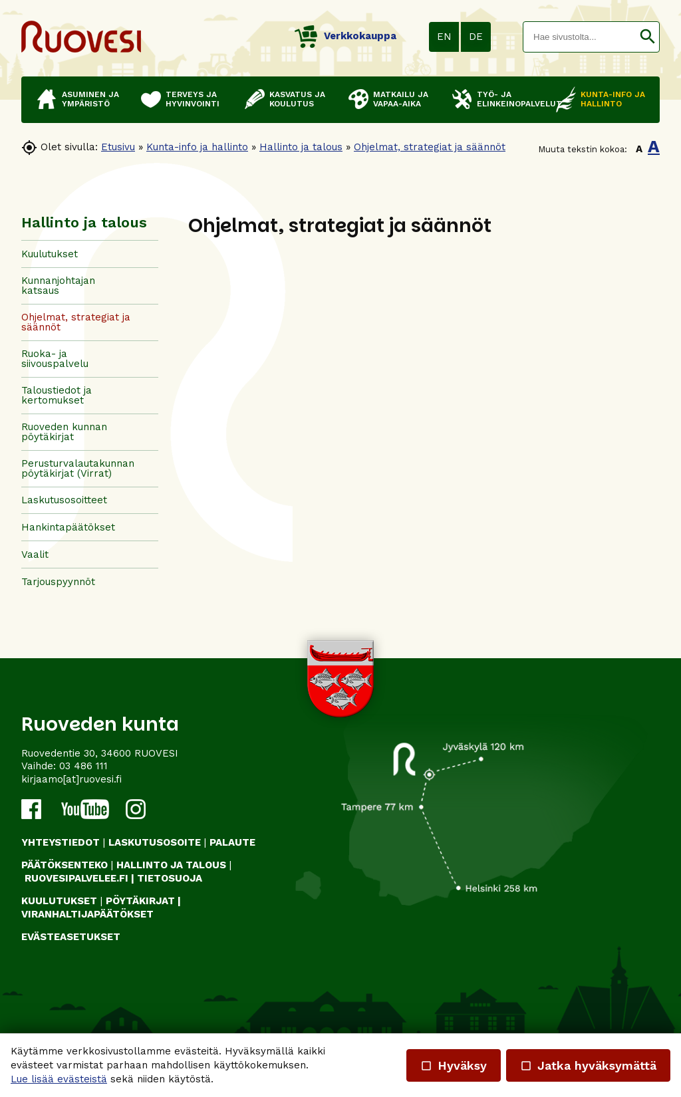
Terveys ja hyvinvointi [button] (192, 99)
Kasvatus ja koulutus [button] (297, 99)
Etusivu (118, 147)
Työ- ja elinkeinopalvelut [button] (510, 99)
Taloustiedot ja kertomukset (56, 395)
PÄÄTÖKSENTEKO (64, 865)
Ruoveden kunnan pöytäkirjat (64, 432)
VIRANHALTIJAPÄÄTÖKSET (87, 914)
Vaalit (35, 554)
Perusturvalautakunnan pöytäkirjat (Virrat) (77, 468)
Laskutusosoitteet (64, 500)
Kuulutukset (49, 254)
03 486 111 (83, 766)
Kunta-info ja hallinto (197, 147)
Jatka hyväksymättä (588, 1065)
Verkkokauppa (345, 36)
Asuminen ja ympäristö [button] (90, 99)
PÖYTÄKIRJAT (140, 901)
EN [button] (444, 37)
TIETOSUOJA (169, 878)
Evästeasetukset (70, 937)
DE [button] (476, 37)
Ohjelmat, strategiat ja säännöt (429, 147)
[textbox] (579, 37)
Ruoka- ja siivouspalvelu (54, 359)
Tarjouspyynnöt (58, 582)
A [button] (639, 149)
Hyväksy (453, 1065)
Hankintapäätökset (68, 527)
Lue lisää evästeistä (59, 1079)
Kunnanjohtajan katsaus (58, 286)
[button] (647, 37)
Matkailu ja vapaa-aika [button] (400, 99)
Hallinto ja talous (300, 147)
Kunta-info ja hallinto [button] (613, 99)
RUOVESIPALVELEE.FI (76, 878)
